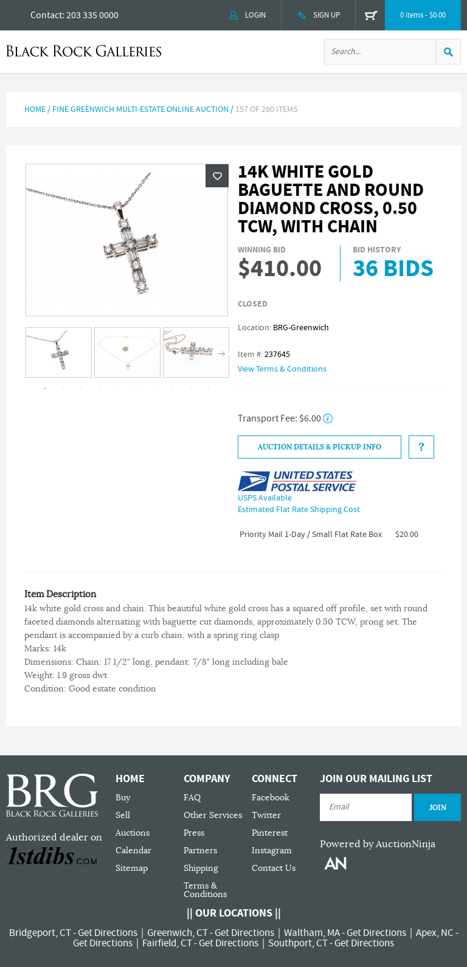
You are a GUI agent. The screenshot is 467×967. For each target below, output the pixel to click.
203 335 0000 (92, 15)
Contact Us (274, 868)
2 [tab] (63, 389)
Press (194, 833)
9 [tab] (191, 389)
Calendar (133, 850)
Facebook (270, 797)
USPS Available (265, 498)
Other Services (213, 815)
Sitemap (132, 868)
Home (35, 109)
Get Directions (107, 933)
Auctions (133, 833)
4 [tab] (100, 389)
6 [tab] (136, 389)
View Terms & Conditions (282, 369)
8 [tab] (173, 389)
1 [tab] (45, 389)
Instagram (272, 850)
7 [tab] (154, 389)
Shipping (201, 868)
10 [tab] (209, 389)
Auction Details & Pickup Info (319, 447)
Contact (46, 15)
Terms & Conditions (205, 890)
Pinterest (270, 833)
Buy (123, 797)
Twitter (266, 815)
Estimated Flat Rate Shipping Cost (299, 509)
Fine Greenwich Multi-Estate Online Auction (140, 109)
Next (221, 353)
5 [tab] (118, 389)
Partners (200, 850)
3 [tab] (81, 389)
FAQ (192, 797)
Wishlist (217, 175)
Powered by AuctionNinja (377, 844)
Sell (123, 815)
